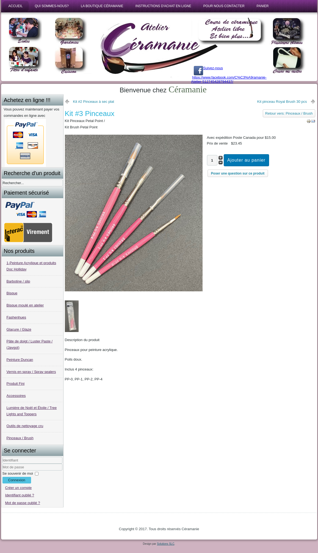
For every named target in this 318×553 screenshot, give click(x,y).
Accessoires (16, 396)
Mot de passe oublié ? (22, 503)
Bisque (12, 293)
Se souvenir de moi (17, 473)
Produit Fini (16, 383)
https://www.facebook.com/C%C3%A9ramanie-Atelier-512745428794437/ (229, 79)
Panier (263, 6)
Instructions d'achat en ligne (163, 6)
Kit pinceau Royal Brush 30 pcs (282, 101)
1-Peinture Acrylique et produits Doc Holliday (31, 266)
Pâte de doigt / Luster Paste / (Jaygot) (30, 344)
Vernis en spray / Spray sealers (31, 372)
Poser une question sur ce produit (238, 173)
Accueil (16, 6)
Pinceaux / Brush (20, 438)
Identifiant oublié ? (19, 495)
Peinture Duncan (20, 360)
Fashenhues (16, 317)
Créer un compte (18, 488)
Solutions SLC (165, 543)
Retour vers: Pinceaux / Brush (289, 113)
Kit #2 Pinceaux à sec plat (93, 101)
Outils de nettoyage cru (25, 426)
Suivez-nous (208, 68)
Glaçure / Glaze (19, 329)
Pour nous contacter (224, 6)
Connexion (16, 480)
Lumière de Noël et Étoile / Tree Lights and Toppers (32, 411)
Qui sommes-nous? (52, 6)
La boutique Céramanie (102, 6)
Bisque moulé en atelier (25, 305)
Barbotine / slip (18, 281)
